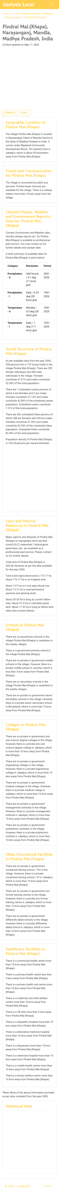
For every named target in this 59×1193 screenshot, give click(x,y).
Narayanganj (13, 17)
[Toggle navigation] (52, 4)
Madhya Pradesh (31, 13)
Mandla (48, 13)
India (15, 13)
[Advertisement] (29, 80)
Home (6, 13)
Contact (47, 1186)
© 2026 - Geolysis (18, 1186)
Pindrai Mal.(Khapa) (35, 17)
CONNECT (10, 112)
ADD (23, 112)
